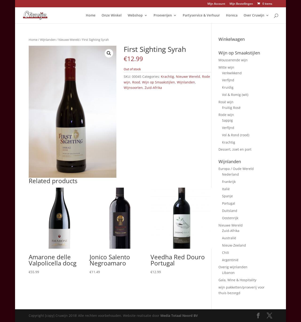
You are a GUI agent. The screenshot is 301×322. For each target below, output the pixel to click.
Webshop (135, 15)
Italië (226, 189)
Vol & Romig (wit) (235, 94)
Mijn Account (216, 4)
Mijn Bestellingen (241, 4)
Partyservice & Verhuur (201, 15)
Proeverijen (163, 15)
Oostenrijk (230, 218)
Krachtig (167, 76)
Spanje (227, 196)
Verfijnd (228, 80)
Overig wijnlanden (232, 267)
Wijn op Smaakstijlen (158, 82)
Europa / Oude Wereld (236, 168)
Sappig (227, 120)
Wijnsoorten (133, 87)
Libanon (228, 272)
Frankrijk (229, 181)
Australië (229, 238)
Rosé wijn (226, 102)
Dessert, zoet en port (234, 149)
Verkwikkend (232, 73)
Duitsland (229, 210)
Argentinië (230, 260)
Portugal (228, 203)
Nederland (230, 174)
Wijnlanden (48, 39)
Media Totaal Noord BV (179, 315)
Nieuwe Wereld (68, 39)
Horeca (232, 15)
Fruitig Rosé (231, 107)
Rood (136, 82)
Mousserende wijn (233, 60)
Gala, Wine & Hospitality (237, 280)
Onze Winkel (112, 15)
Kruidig (228, 87)
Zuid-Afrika (153, 87)
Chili (225, 252)
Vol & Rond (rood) (235, 135)
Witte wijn (226, 67)
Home (90, 15)
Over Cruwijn (254, 15)
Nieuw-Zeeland (234, 245)
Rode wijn (226, 114)
